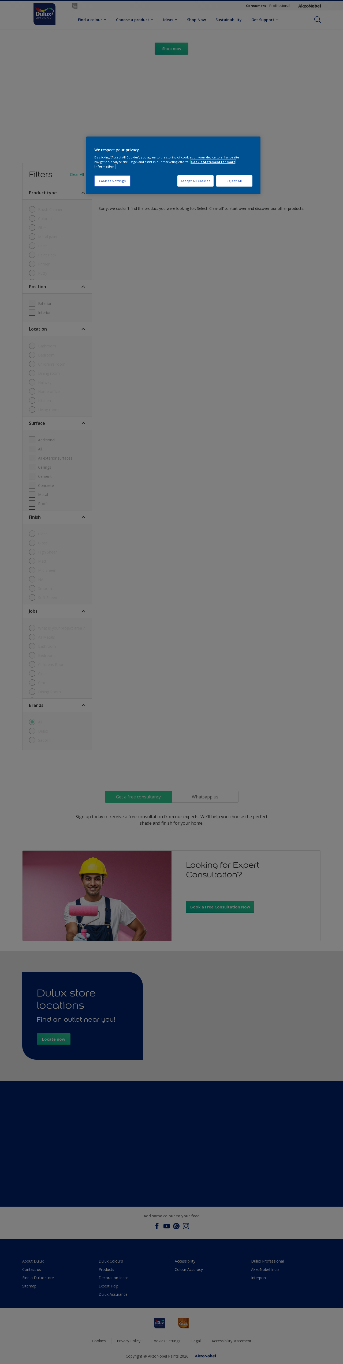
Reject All (234, 181)
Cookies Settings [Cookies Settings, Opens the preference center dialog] (112, 181)
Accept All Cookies (195, 181)
